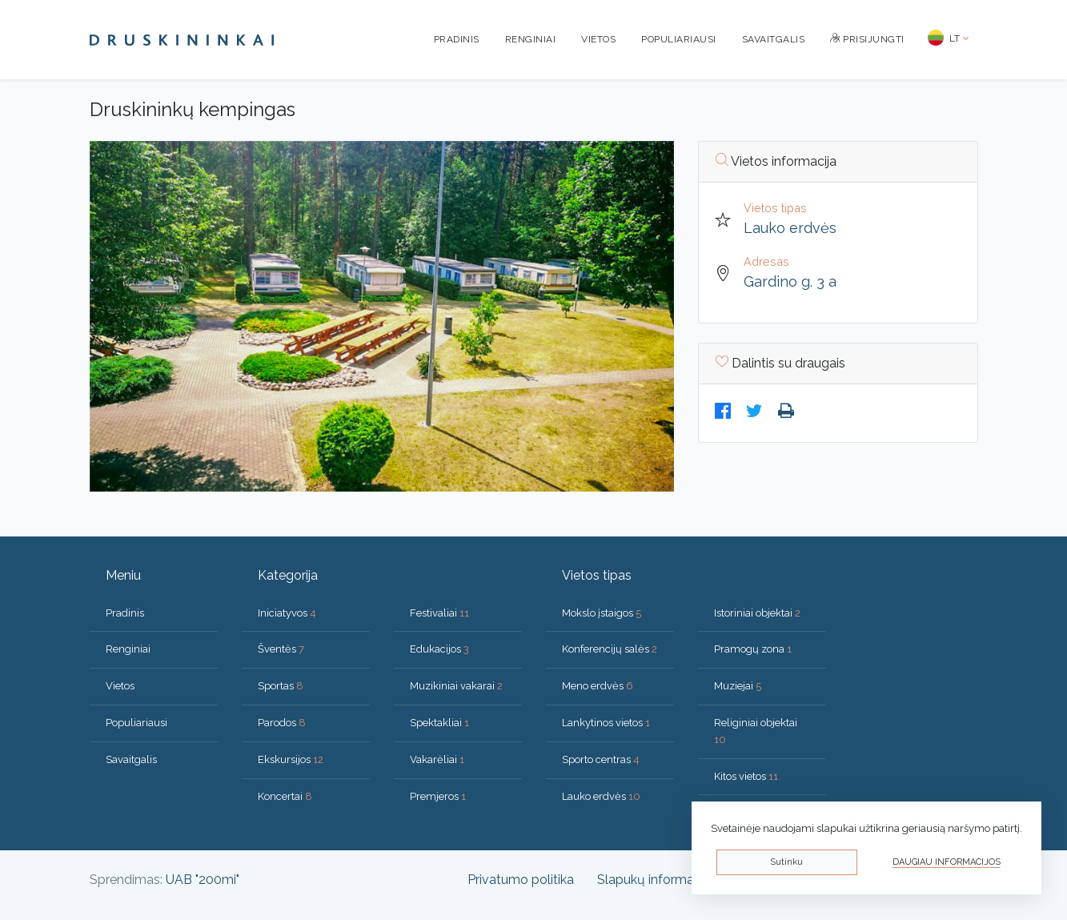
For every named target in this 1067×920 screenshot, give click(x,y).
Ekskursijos (290, 759)
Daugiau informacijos (947, 862)
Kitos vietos (746, 776)
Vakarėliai (437, 759)
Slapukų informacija (655, 879)
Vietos (598, 39)
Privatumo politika (520, 879)
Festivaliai (439, 613)
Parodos (282, 723)
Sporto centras (601, 759)
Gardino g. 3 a (790, 281)
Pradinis (456, 39)
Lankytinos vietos (606, 723)
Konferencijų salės (609, 649)
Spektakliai (439, 723)
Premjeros (438, 796)
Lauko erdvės (790, 227)
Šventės (281, 649)
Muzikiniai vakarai (456, 686)
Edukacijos (439, 649)
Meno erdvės (597, 686)
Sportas (280, 686)
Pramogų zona (753, 649)
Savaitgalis (773, 39)
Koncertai (285, 796)
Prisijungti (867, 39)
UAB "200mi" (202, 879)
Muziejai (737, 686)
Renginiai (530, 39)
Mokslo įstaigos (601, 613)
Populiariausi (678, 39)
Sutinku (786, 862)
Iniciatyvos (287, 613)
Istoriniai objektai (757, 613)
